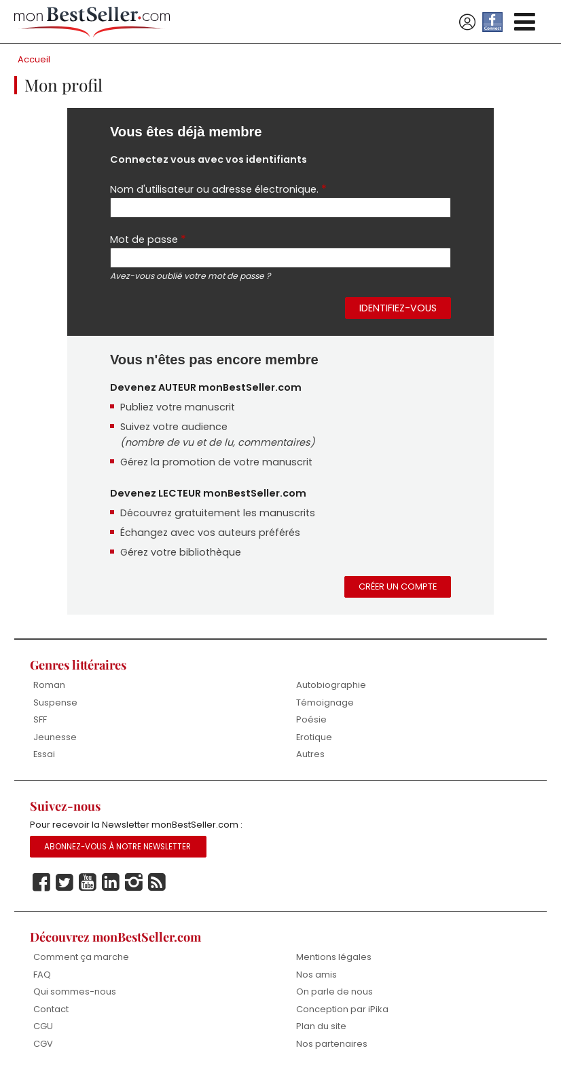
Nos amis (316, 974)
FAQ (42, 974)
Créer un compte (398, 586)
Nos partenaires (331, 1043)
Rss (157, 882)
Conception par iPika (342, 1009)
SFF (40, 719)
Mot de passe (148, 239)
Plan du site (321, 1026)
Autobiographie (331, 684)
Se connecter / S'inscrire (467, 22)
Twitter (64, 882)
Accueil (34, 59)
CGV (43, 1043)
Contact (51, 1009)
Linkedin (111, 882)
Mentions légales (334, 956)
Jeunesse (55, 737)
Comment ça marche (81, 956)
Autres (310, 754)
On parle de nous (334, 991)
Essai (44, 754)
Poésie (311, 719)
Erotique (314, 737)
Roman (49, 684)
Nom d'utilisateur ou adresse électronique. (218, 189)
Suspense (55, 702)
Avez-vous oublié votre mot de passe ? (190, 276)
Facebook (41, 882)
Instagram (134, 882)
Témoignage (325, 702)
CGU (43, 1026)
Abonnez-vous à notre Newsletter (117, 846)
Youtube (87, 882)
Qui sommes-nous (74, 991)
